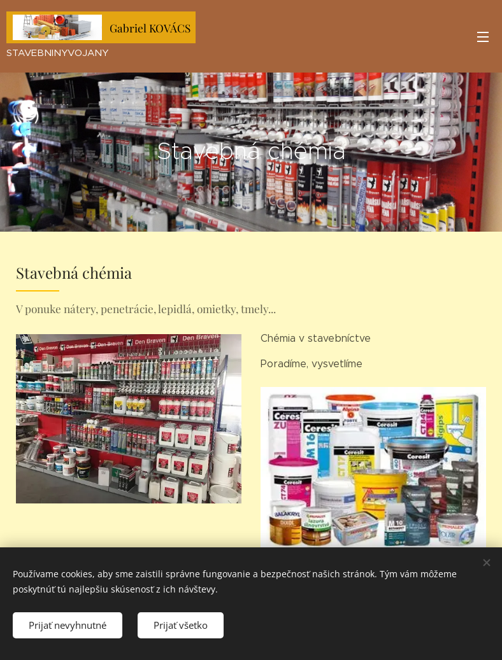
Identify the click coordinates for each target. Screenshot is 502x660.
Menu (483, 37)
